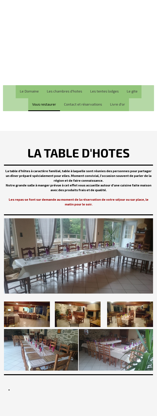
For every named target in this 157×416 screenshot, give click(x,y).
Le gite (132, 91)
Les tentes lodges (104, 91)
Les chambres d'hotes (64, 91)
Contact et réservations (83, 104)
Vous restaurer (44, 104)
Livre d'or (117, 104)
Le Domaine (29, 91)
